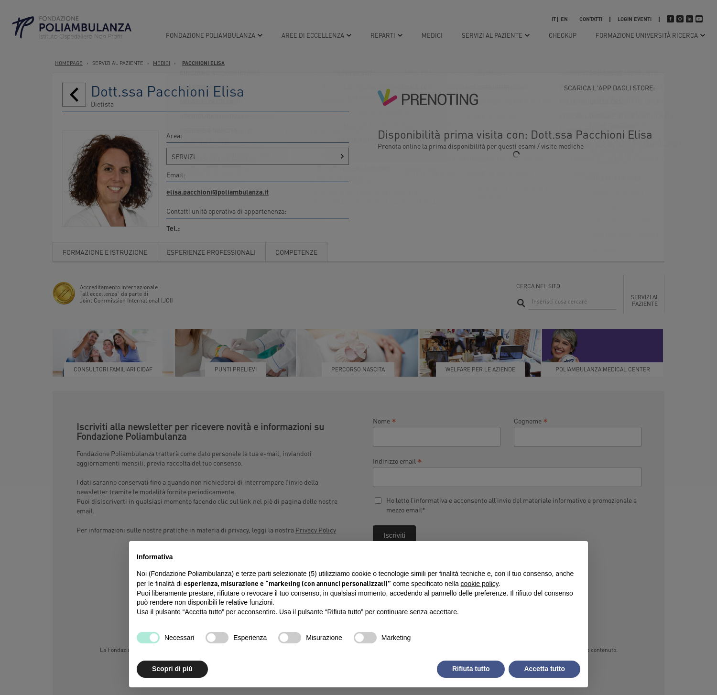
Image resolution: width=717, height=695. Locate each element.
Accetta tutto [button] (544, 669)
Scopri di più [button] (172, 669)
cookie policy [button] (480, 583)
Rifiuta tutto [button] (471, 669)
